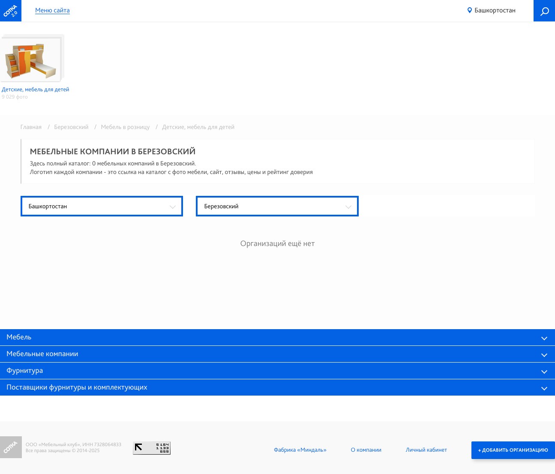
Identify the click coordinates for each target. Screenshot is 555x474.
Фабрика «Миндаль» (300, 450)
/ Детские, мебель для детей (192, 127)
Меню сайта (52, 10)
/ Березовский (66, 127)
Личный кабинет (426, 450)
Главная (31, 127)
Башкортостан (495, 10)
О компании (366, 450)
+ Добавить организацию (513, 450)
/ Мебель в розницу (120, 127)
